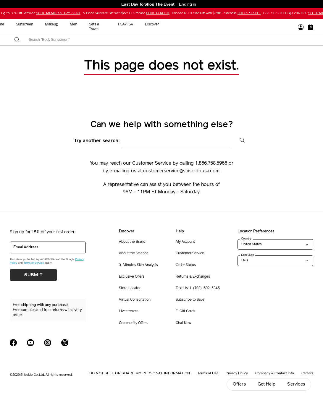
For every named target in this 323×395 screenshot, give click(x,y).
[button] (310, 27)
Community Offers (133, 323)
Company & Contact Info (274, 373)
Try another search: (97, 141)
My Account (185, 242)
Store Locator (129, 288)
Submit (33, 275)
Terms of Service (34, 263)
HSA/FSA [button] (255, 24)
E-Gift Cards (185, 311)
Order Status (186, 265)
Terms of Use (208, 373)
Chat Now (183, 323)
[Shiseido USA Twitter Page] (64, 342)
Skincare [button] (127, 24)
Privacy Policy (237, 373)
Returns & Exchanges (193, 277)
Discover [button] (282, 24)
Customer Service (190, 253)
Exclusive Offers (131, 277)
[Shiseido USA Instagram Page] (47, 342)
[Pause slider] (291, 13)
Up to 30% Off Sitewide (40, 13)
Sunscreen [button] (154, 24)
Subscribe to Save (190, 300)
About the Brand (132, 242)
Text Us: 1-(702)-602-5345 (198, 288)
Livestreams (128, 311)
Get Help (267, 384)
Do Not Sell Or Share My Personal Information (139, 373)
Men (203, 24)
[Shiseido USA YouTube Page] (30, 342)
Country (246, 238)
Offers (239, 384)
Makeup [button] (181, 24)
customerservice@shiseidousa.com (181, 171)
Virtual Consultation (135, 300)
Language (247, 254)
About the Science (133, 253)
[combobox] (167, 40)
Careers (307, 373)
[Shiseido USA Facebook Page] (13, 342)
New (105, 24)
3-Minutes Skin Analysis (138, 265)
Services (296, 384)
